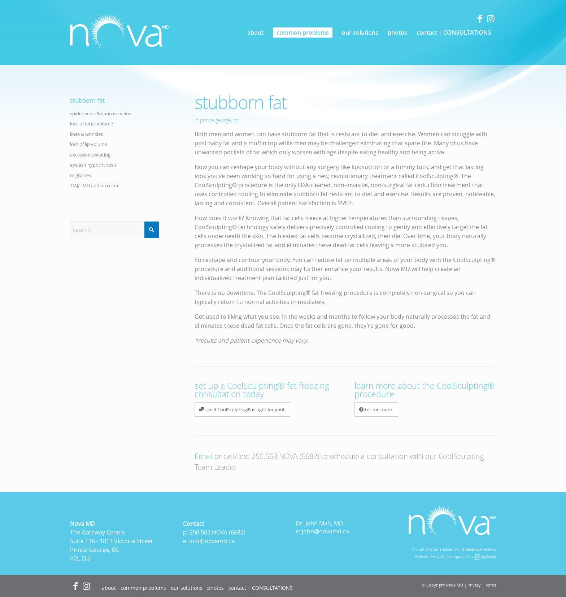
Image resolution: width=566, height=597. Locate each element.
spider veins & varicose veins (100, 113)
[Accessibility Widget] (18, 578)
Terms (490, 585)
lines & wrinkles (86, 134)
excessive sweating (90, 154)
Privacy (474, 585)
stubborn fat (87, 100)
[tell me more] (376, 409)
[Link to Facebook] (479, 18)
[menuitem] (255, 32)
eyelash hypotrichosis (93, 165)
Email (204, 456)
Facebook (473, 549)
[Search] (114, 230)
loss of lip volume (88, 144)
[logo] (119, 32)
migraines (80, 175)
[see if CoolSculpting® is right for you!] (242, 409)
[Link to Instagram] (490, 18)
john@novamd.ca (325, 531)
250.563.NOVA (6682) (285, 456)
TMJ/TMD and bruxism (94, 185)
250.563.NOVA (208, 532)
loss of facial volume (91, 123)
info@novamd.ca (212, 541)
